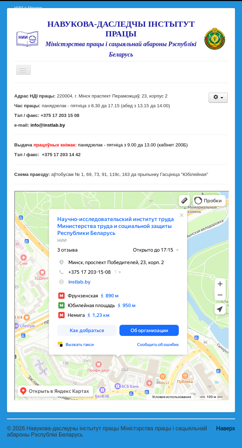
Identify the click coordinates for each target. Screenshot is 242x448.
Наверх (225, 428)
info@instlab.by (48, 125)
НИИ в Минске (28, 8)
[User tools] (218, 98)
